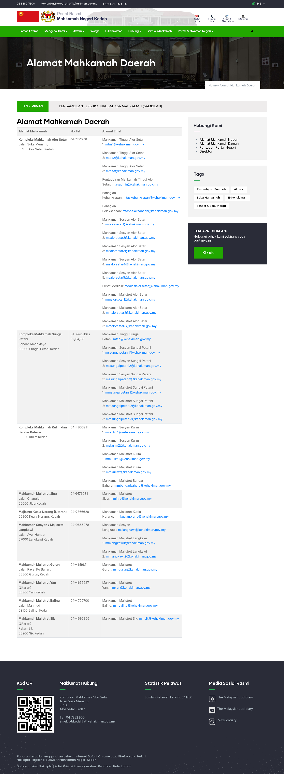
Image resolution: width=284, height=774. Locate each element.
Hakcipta (46, 766)
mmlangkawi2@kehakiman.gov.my (131, 556)
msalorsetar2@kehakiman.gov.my (130, 238)
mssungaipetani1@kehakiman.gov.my (132, 352)
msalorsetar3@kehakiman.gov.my (130, 251)
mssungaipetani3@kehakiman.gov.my (133, 379)
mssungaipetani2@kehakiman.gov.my (133, 366)
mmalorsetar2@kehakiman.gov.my (131, 313)
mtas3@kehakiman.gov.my (125, 171)
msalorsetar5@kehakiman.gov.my (130, 277)
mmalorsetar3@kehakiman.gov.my (131, 326)
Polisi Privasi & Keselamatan (75, 766)
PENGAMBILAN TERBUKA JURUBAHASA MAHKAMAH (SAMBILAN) (110, 106)
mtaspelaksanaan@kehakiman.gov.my (150, 211)
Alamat (239, 189)
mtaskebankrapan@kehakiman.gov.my (151, 198)
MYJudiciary (227, 720)
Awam (77, 31)
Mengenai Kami (54, 31)
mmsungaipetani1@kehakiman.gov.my (133, 392)
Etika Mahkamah (208, 197)
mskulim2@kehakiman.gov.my (128, 445)
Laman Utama (29, 31)
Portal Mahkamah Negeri (194, 31)
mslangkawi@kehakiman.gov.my (142, 530)
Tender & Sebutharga (211, 206)
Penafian (105, 766)
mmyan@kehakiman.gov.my (129, 587)
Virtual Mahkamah (160, 31)
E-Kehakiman (113, 31)
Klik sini (208, 252)
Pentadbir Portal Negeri (218, 148)
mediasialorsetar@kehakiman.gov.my (151, 286)
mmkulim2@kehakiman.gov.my (128, 472)
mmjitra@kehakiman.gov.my (131, 498)
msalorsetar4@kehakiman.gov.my (131, 264)
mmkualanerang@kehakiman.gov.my (142, 516)
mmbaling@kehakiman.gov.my (135, 605)
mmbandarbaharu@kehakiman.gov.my (142, 485)
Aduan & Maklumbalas (228, 19)
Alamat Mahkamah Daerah (219, 144)
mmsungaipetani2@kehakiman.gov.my (134, 406)
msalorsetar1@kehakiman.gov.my (129, 224)
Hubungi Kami (212, 19)
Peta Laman (243, 18)
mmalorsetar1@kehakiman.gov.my (130, 299)
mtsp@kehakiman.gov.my (132, 339)
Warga (94, 31)
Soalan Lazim (197, 19)
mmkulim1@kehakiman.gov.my (127, 459)
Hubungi (133, 31)
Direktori (206, 152)
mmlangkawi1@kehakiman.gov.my (130, 543)
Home (213, 85)
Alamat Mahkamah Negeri (219, 140)
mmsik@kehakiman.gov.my (159, 618)
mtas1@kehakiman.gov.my (124, 144)
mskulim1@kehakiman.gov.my (127, 432)
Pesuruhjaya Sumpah (211, 189)
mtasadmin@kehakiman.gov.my (135, 184)
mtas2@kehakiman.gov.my (125, 158)
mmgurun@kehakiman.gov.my (135, 569)
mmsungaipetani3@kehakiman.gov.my (134, 419)
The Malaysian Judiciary (235, 697)
